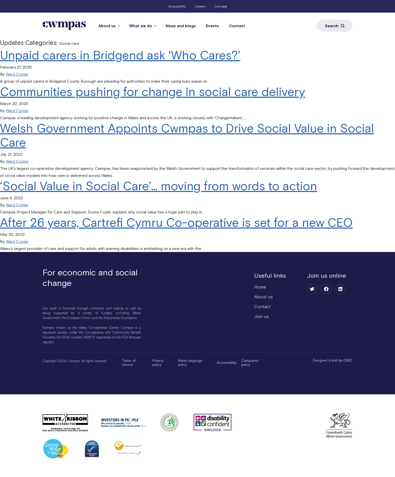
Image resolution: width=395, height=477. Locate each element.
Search (334, 25)
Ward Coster (17, 74)
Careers (199, 6)
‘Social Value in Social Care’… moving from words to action (158, 186)
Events (212, 25)
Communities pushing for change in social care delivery (152, 92)
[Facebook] (326, 289)
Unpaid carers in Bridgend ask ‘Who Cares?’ (120, 55)
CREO (347, 360)
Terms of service (129, 363)
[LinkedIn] (340, 289)
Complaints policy (249, 363)
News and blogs (181, 25)
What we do (140, 25)
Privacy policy (157, 363)
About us (107, 25)
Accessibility (177, 6)
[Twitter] (312, 289)
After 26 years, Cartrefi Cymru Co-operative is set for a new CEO (176, 222)
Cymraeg (220, 6)
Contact (237, 25)
